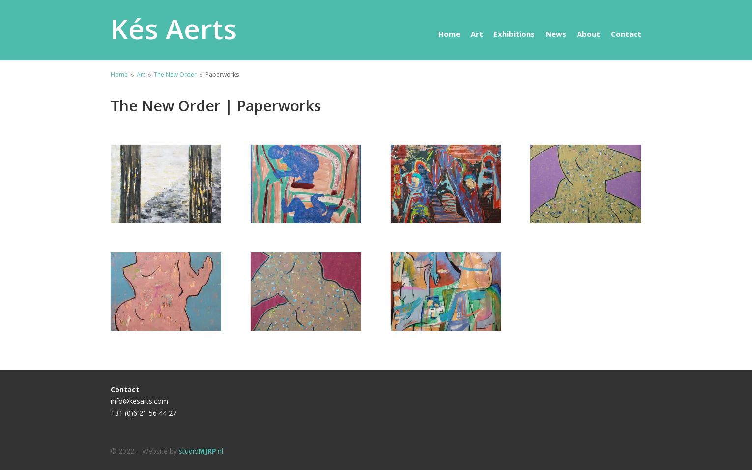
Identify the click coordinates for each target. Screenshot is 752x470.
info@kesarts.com (139, 401)
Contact (626, 34)
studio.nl (201, 451)
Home (449, 34)
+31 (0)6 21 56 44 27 (143, 413)
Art (477, 34)
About (588, 34)
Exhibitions (514, 34)
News (556, 34)
